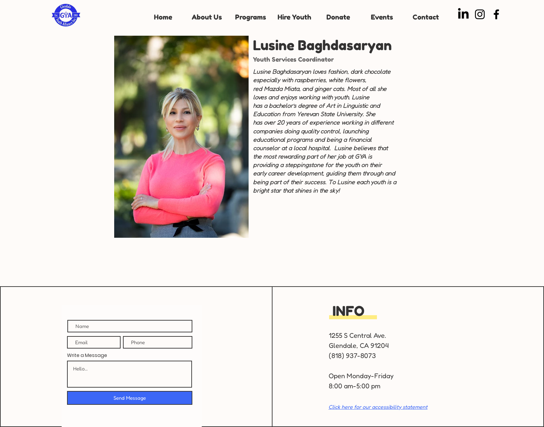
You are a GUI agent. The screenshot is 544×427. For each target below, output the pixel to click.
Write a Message (87, 355)
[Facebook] (496, 14)
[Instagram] (479, 14)
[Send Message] (129, 398)
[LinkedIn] (463, 14)
